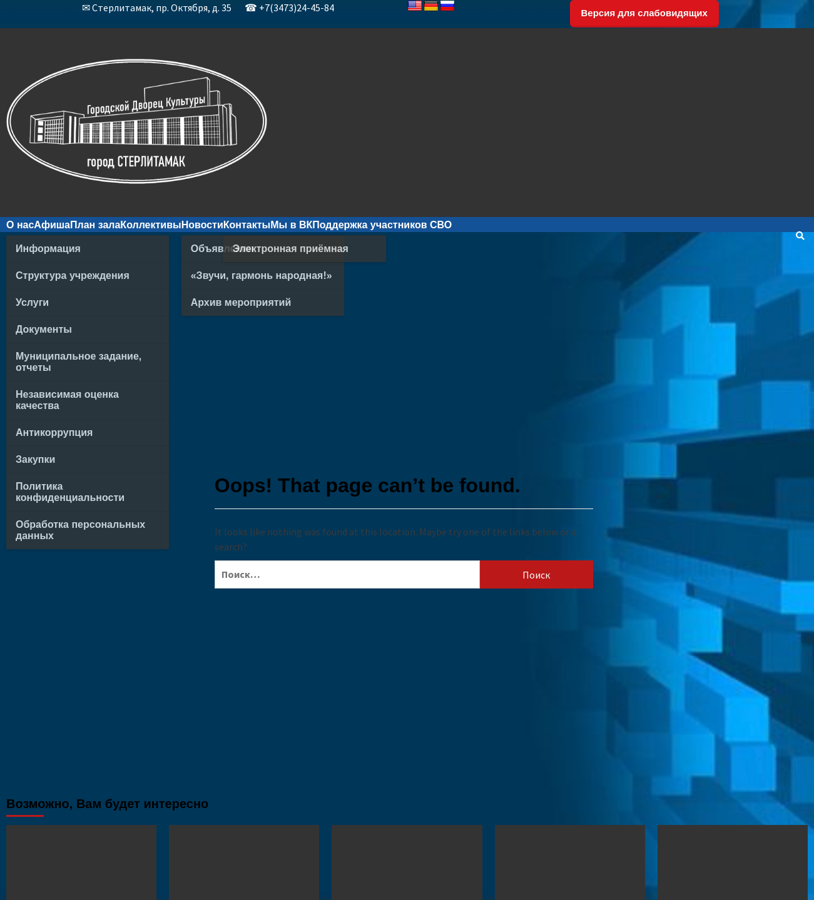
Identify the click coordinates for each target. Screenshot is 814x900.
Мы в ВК (291, 225)
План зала (95, 225)
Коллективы (150, 225)
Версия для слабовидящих (644, 13)
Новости (202, 225)
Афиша (52, 225)
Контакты (246, 225)
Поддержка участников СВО (382, 225)
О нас (20, 225)
